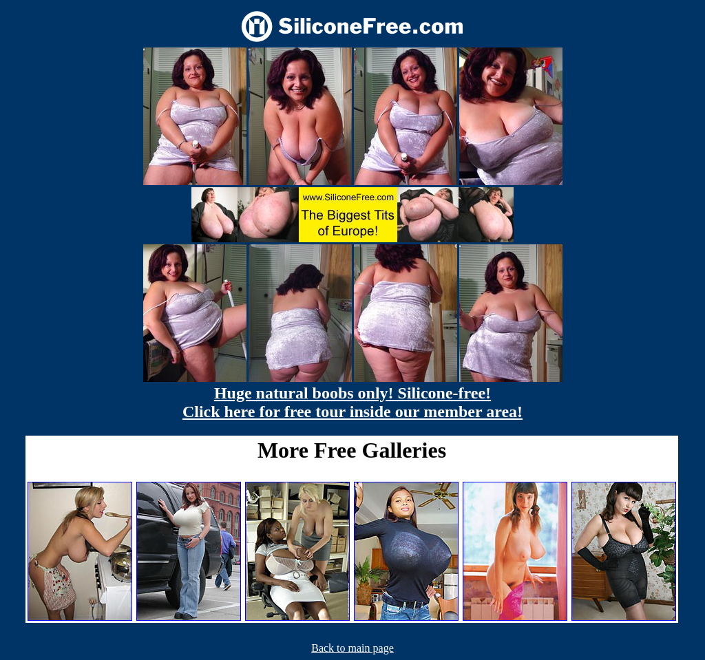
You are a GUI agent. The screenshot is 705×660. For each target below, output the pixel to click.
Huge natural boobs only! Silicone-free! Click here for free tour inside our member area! (352, 402)
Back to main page (352, 648)
